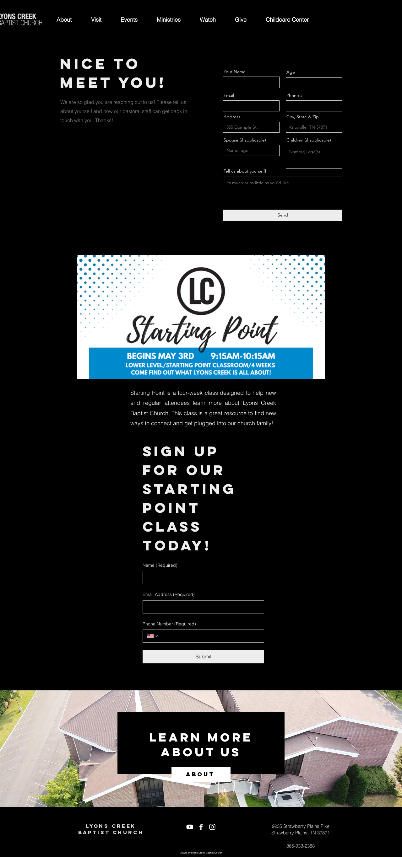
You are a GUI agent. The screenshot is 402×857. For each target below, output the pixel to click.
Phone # (294, 95)
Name (160, 565)
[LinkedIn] (81, 172)
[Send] (282, 215)
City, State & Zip (302, 117)
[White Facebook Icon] (201, 827)
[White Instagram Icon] (212, 827)
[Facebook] (64, 172)
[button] (64, 20)
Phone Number (169, 624)
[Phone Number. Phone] (209, 636)
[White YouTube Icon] (190, 827)
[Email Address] (201, 607)
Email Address (169, 595)
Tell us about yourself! (245, 171)
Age (290, 72)
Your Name (235, 71)
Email (229, 95)
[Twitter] (72, 172)
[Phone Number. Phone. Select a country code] (153, 636)
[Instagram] (90, 172)
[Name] (201, 577)
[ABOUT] (201, 774)
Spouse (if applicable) (245, 140)
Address (232, 117)
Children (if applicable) (308, 140)
